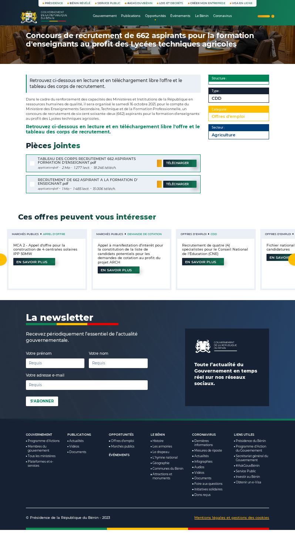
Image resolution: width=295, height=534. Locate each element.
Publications (79, 439)
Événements (119, 459)
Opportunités (121, 439)
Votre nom (98, 357)
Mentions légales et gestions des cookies (231, 522)
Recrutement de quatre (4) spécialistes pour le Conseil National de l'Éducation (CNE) (215, 249)
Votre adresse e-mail (45, 379)
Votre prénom (39, 357)
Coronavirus (204, 439)
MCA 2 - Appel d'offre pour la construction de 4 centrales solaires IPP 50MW (46, 249)
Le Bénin (158, 439)
